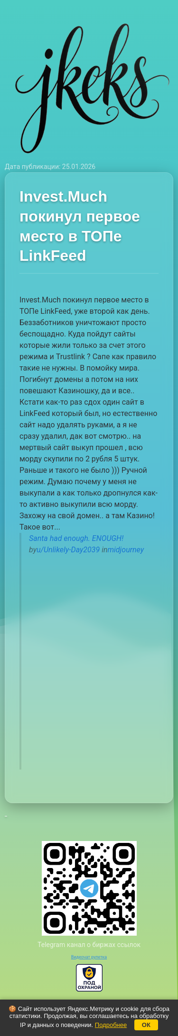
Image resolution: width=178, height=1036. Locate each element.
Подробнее (111, 1024)
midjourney (125, 549)
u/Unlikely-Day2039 (68, 549)
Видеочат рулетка (89, 957)
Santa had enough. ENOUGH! (76, 538)
